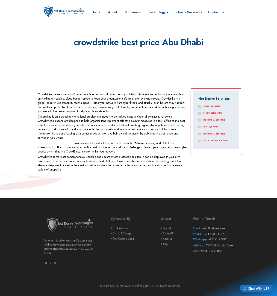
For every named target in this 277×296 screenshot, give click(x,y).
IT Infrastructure (213, 113)
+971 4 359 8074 (215, 243)
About (112, 12)
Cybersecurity (211, 106)
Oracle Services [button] (189, 12)
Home (97, 12)
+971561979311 (215, 248)
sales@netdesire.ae (215, 237)
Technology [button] (159, 12)
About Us (172, 248)
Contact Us (216, 12)
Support (172, 237)
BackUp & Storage (214, 119)
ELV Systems (210, 126)
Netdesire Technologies (55, 144)
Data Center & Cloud (215, 140)
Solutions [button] (133, 12)
